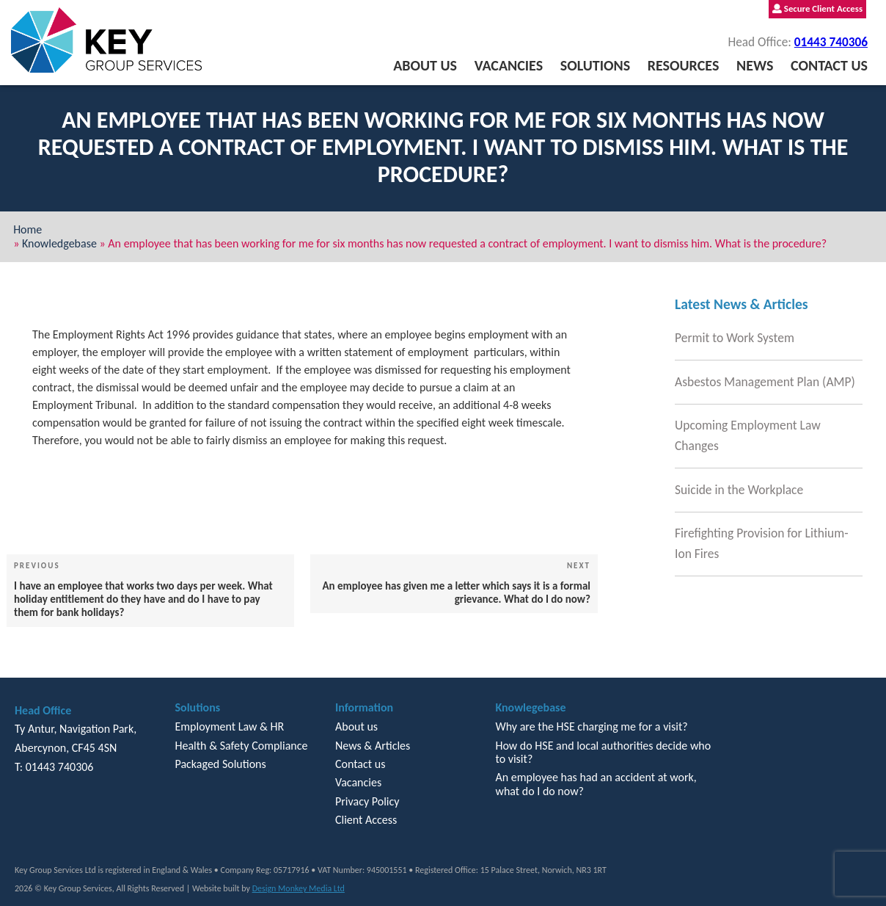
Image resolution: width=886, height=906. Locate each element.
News (754, 65)
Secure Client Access (817, 8)
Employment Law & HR (229, 726)
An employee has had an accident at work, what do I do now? (595, 783)
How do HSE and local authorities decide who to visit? (603, 752)
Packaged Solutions (220, 764)
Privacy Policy (367, 801)
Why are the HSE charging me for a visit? (591, 726)
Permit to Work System (734, 338)
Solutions (595, 65)
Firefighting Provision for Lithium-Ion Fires (762, 543)
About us (425, 65)
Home (27, 229)
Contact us (829, 65)
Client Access (366, 820)
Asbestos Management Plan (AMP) (765, 382)
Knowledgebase (59, 243)
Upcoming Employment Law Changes (748, 435)
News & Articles (372, 746)
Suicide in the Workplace (739, 490)
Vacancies (509, 65)
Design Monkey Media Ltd (298, 888)
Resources (684, 65)
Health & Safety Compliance (241, 746)
